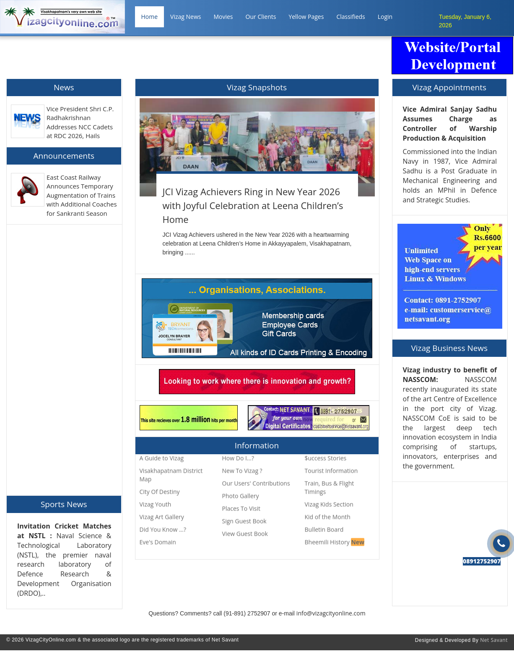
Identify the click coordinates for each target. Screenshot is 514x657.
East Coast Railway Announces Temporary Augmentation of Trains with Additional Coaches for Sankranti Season (82, 195)
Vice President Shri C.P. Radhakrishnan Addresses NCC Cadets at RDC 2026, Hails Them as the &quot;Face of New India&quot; (82, 131)
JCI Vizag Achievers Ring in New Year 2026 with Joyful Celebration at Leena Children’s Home (253, 205)
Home (149, 17)
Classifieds (350, 17)
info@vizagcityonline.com (331, 613)
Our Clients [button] (261, 17)
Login (385, 17)
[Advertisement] (238, 55)
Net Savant (494, 640)
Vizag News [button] (185, 17)
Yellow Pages (306, 17)
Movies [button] (223, 17)
